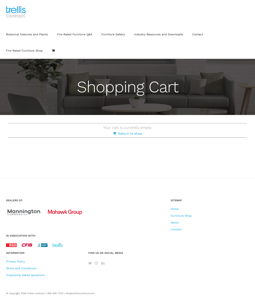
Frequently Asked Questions (25, 275)
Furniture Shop (181, 215)
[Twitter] (90, 263)
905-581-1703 (55, 293)
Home (174, 208)
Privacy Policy (15, 261)
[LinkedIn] (102, 263)
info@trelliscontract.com (80, 293)
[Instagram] (96, 263)
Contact (176, 229)
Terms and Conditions (21, 268)
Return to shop (130, 133)
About (175, 222)
